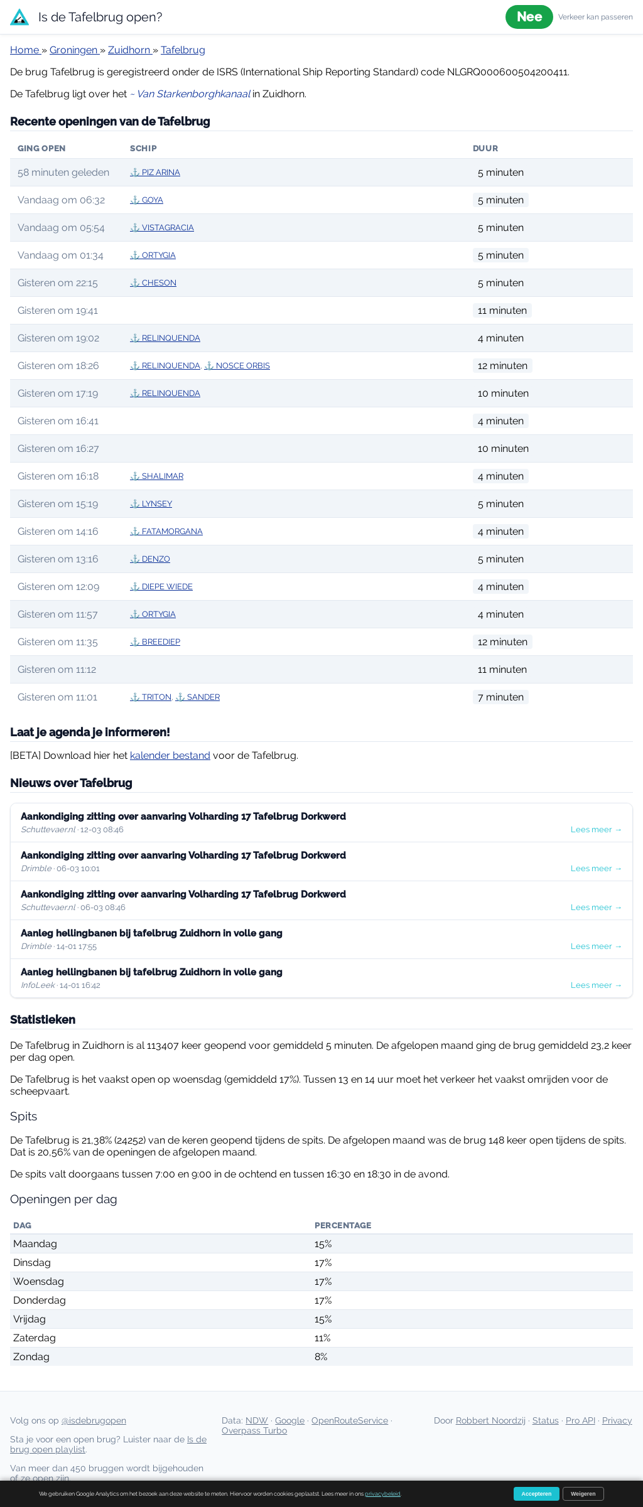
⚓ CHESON (153, 282)
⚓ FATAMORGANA (166, 531)
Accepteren (537, 1494)
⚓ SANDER (197, 697)
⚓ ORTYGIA (153, 255)
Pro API (580, 1420)
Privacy (617, 1420)
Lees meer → (596, 829)
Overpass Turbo (254, 1430)
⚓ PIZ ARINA (155, 172)
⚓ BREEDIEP (155, 641)
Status (545, 1420)
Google (290, 1420)
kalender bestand (170, 755)
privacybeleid (383, 1494)
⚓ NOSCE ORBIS (237, 365)
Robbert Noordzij (491, 1420)
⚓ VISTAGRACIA (162, 227)
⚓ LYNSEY (151, 503)
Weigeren (583, 1494)
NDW (257, 1420)
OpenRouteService (349, 1420)
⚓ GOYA (146, 200)
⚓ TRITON (150, 697)
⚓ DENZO (150, 559)
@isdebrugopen (94, 1420)
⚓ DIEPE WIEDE (161, 586)
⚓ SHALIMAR (156, 476)
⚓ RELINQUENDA (165, 338)
